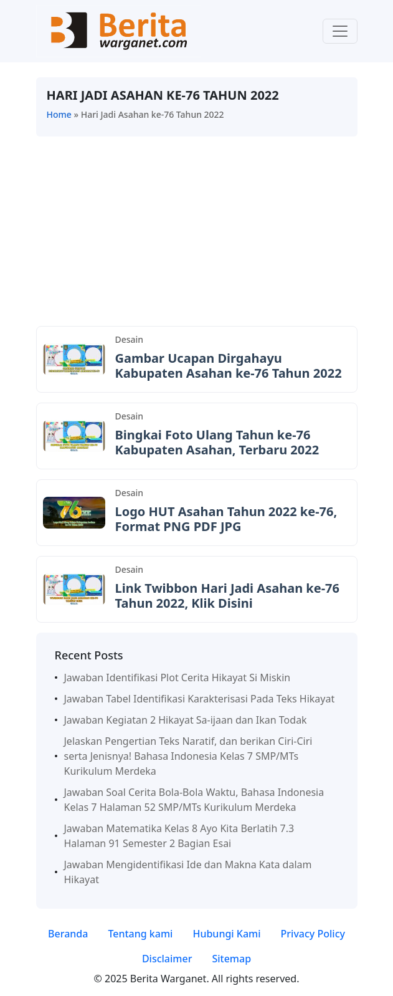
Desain (129, 339)
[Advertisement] (196, 233)
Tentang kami (140, 934)
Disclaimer (167, 958)
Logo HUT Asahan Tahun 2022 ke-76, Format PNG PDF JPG (226, 519)
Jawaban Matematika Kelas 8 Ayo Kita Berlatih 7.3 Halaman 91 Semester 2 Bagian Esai (179, 835)
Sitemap (231, 958)
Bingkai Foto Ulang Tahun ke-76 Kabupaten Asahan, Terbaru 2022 (217, 442)
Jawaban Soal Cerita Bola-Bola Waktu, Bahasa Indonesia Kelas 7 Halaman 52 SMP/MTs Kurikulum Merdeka (194, 799)
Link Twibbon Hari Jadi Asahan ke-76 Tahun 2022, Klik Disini (227, 595)
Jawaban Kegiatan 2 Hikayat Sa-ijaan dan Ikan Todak (185, 720)
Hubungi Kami (226, 934)
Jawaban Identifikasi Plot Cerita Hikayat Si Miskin (177, 677)
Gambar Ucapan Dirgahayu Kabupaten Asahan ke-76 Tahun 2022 (228, 365)
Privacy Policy (313, 934)
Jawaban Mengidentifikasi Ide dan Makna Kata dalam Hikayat (188, 872)
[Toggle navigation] (340, 31)
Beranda (68, 934)
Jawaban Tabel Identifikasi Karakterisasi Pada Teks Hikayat (199, 699)
